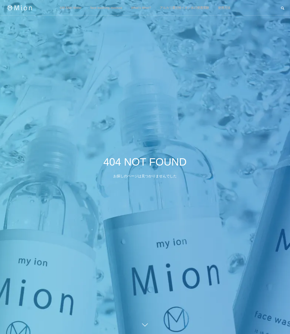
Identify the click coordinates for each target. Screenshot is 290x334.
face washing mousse (106, 8)
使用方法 (224, 8)
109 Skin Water (71, 8)
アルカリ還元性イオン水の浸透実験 (184, 8)
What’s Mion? (141, 8)
